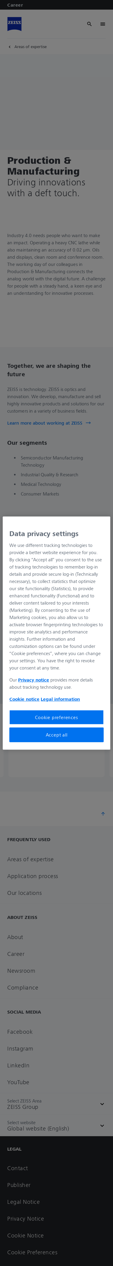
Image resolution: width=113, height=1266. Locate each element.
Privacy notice (33, 679)
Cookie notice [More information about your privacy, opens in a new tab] (24, 699)
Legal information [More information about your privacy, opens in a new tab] (60, 699)
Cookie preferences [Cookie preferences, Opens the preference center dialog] (56, 717)
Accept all (56, 734)
